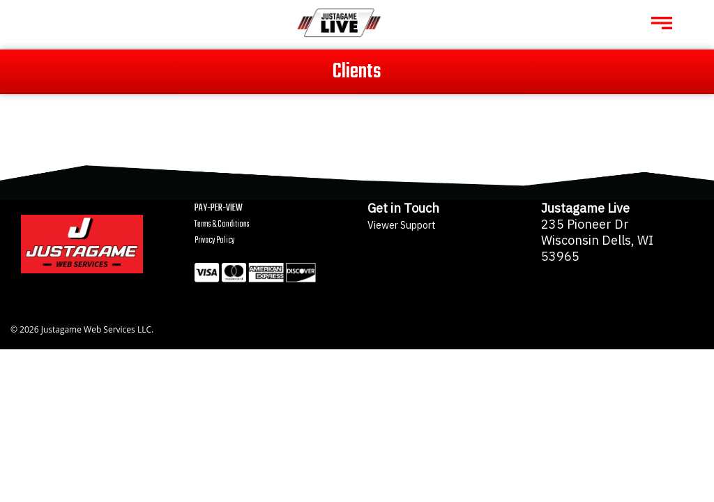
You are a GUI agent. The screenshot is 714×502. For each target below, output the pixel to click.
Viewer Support (401, 224)
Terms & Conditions (222, 224)
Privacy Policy (214, 240)
